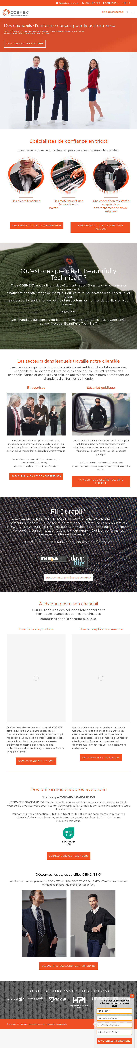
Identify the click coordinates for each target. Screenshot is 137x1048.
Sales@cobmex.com (67, 3)
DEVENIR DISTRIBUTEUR (111, 12)
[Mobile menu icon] (132, 12)
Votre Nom (104, 1011)
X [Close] (132, 996)
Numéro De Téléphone (109, 1025)
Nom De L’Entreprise (108, 1018)
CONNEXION (110, 3)
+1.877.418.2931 (92, 3)
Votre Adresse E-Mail (108, 1032)
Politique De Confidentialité (56, 939)
